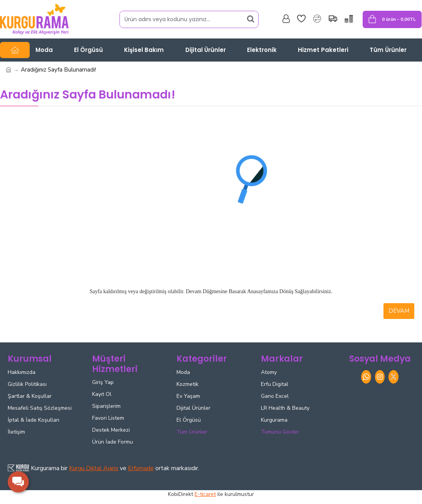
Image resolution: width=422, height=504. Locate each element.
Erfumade (141, 468)
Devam (398, 311)
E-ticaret (205, 494)
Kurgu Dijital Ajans (93, 468)
